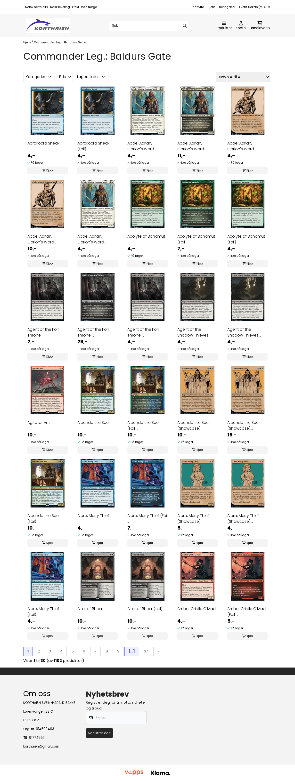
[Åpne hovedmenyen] (224, 25)
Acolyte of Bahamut (146, 236)
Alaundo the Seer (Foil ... (143, 425)
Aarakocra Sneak (43, 143)
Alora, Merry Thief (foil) (43, 611)
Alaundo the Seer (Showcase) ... (243, 425)
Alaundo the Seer (93, 422)
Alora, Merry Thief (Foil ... (147, 518)
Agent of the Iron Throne (43, 332)
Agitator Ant (38, 422)
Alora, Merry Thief (93, 515)
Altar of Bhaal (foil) (144, 609)
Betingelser (227, 7)
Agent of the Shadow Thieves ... (244, 332)
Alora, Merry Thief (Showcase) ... (243, 518)
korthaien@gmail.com (41, 746)
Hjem (211, 7)
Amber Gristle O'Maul (196, 609)
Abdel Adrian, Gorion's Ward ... (192, 146)
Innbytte (198, 7)
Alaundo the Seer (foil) (43, 518)
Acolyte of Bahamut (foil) (246, 239)
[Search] (185, 26)
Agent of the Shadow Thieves (192, 332)
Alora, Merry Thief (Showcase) (193, 518)
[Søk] (149, 26)
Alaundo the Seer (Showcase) (193, 425)
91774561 (36, 737)
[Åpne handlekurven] (260, 25)
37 (146, 651)
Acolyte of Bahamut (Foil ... (196, 239)
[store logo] (48, 25)
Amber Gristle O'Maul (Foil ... (246, 611)
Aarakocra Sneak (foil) (93, 146)
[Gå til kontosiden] (241, 25)
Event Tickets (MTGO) (254, 7)
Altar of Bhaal (90, 609)
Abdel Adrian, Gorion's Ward (140, 146)
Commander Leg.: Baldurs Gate (60, 42)
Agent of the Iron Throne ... (93, 332)
